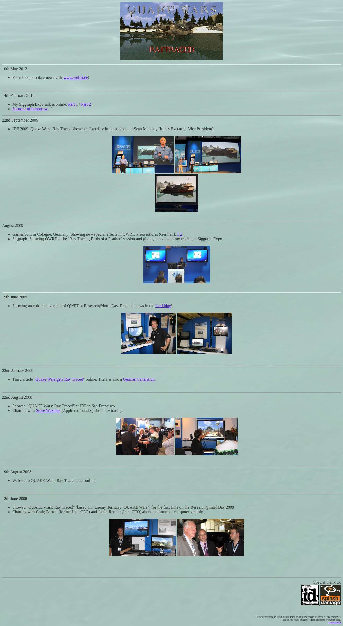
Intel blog (163, 305)
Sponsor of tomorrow (30, 109)
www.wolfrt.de (76, 77)
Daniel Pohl (335, 622)
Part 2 (86, 104)
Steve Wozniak (48, 410)
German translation (139, 379)
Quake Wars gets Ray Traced (59, 379)
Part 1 (73, 104)
